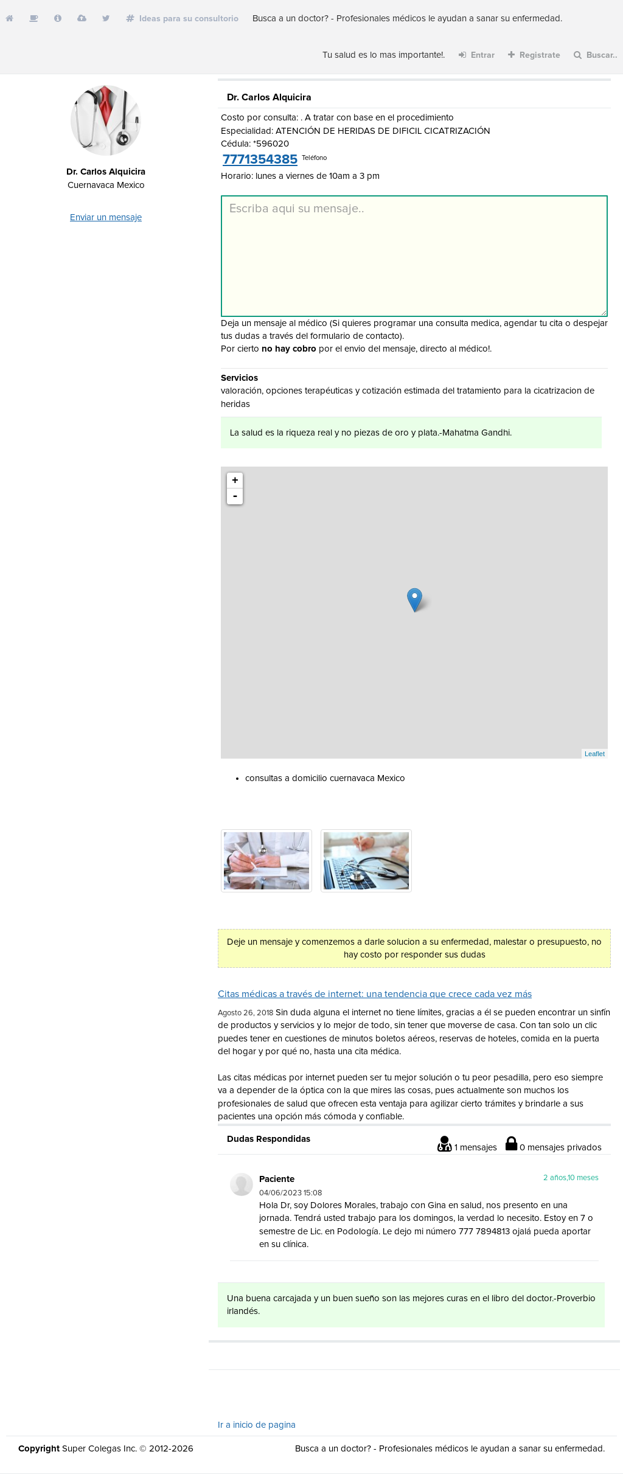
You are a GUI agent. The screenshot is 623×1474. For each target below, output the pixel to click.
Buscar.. (596, 55)
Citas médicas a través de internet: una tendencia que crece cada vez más (375, 994)
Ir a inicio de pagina (257, 1425)
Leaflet (595, 753)
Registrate (534, 55)
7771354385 (260, 160)
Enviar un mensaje (106, 217)
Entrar (477, 55)
